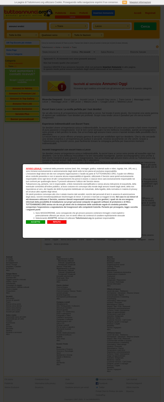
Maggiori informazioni (140, 2)
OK (124, 2)
